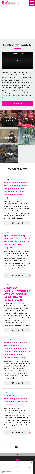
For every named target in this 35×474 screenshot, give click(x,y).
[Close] (31, 463)
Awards (26, 136)
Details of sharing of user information (6, 472)
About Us (17, 103)
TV (26, 118)
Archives (8, 154)
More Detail (17, 223)
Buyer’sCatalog (9, 118)
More (17, 447)
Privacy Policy (3, 473)
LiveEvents (8, 136)
